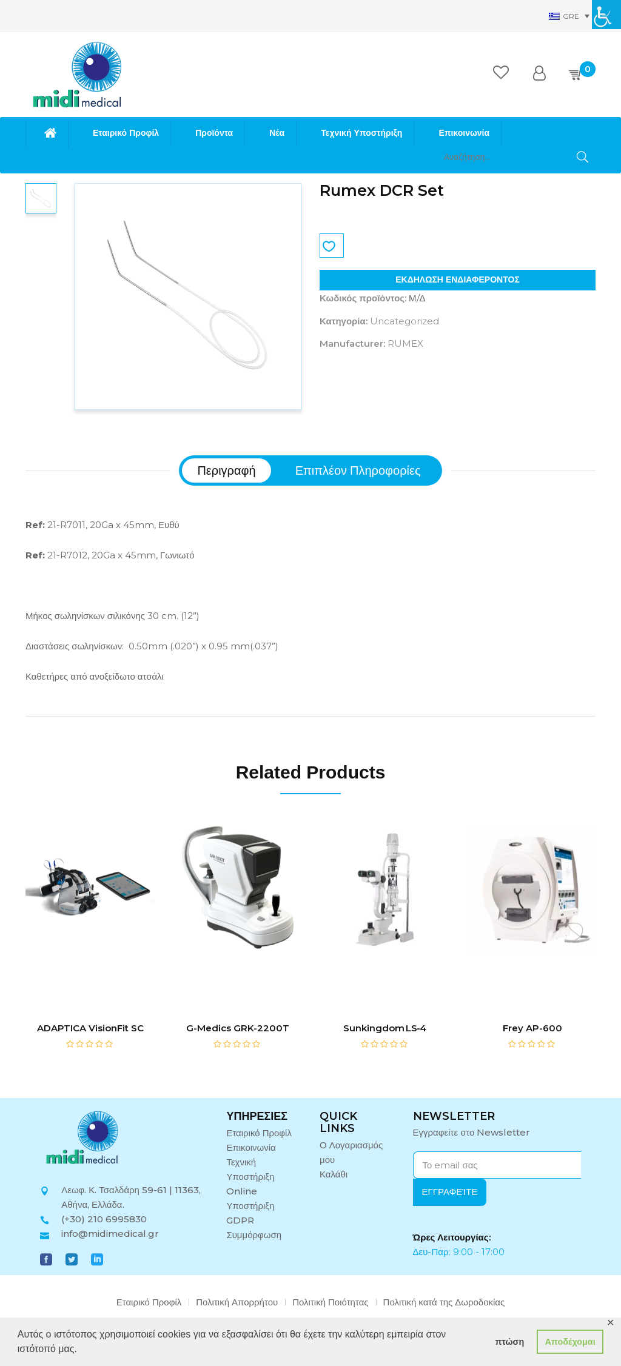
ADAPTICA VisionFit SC (90, 1028)
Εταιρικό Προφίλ (259, 1133)
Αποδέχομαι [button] (570, 1342)
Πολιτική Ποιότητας (330, 1302)
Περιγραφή (226, 470)
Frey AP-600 (532, 1028)
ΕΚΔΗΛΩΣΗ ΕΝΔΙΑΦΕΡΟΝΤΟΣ (457, 279)
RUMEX (405, 343)
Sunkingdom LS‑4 (385, 1028)
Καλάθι (333, 1174)
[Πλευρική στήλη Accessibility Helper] (606, 14)
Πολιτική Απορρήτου (237, 1302)
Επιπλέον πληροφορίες (358, 470)
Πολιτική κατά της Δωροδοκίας (444, 1302)
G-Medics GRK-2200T (237, 1028)
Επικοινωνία (250, 1147)
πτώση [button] (509, 1342)
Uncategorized (404, 321)
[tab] (226, 470)
